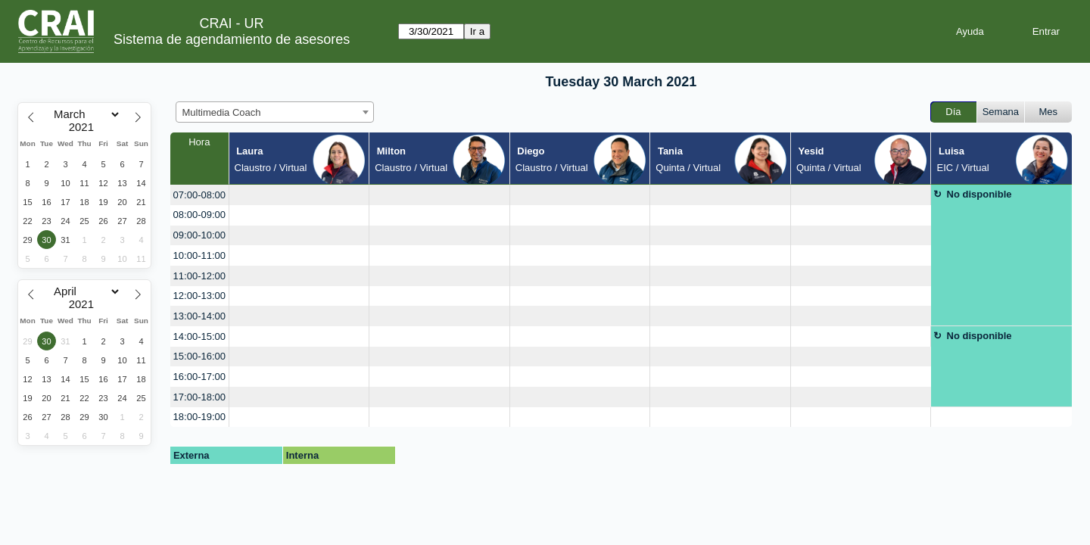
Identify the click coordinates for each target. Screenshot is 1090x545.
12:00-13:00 (199, 295)
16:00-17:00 (199, 376)
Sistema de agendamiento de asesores (232, 39)
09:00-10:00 (199, 235)
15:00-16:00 (199, 356)
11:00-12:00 (199, 276)
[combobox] (275, 112)
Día (953, 111)
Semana (1001, 111)
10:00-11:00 (199, 255)
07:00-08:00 (199, 195)
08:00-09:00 (199, 214)
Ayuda (970, 31)
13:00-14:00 (199, 316)
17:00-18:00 (199, 397)
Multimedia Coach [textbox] (221, 112)
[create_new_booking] (299, 195)
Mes (1048, 111)
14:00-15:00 (199, 336)
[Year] (85, 127)
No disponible (979, 194)
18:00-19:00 (199, 416)
